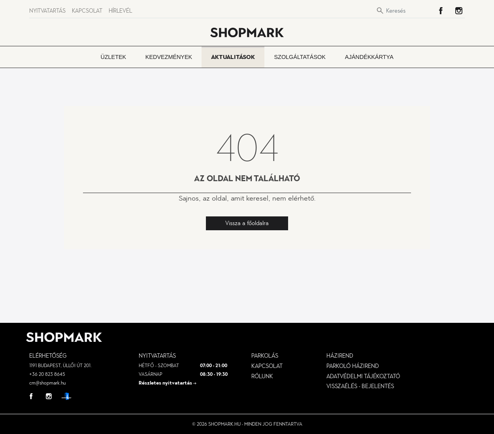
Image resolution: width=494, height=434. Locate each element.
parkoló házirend (352, 366)
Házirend (339, 355)
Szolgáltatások (300, 57)
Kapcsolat (87, 11)
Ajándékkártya (369, 57)
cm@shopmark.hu (47, 383)
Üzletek (113, 57)
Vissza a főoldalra (247, 223)
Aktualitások (233, 57)
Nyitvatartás (47, 11)
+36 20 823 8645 (47, 374)
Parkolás (264, 355)
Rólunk (262, 376)
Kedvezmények (168, 57)
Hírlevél (120, 11)
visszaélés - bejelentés (360, 386)
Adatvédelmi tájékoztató (363, 376)
